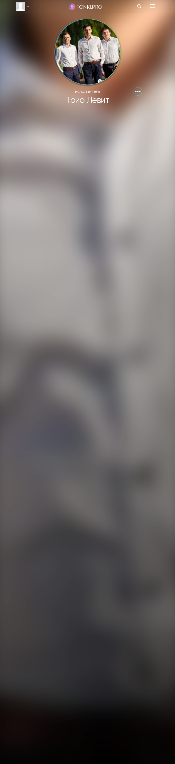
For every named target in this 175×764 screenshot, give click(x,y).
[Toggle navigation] (152, 6)
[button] (138, 91)
